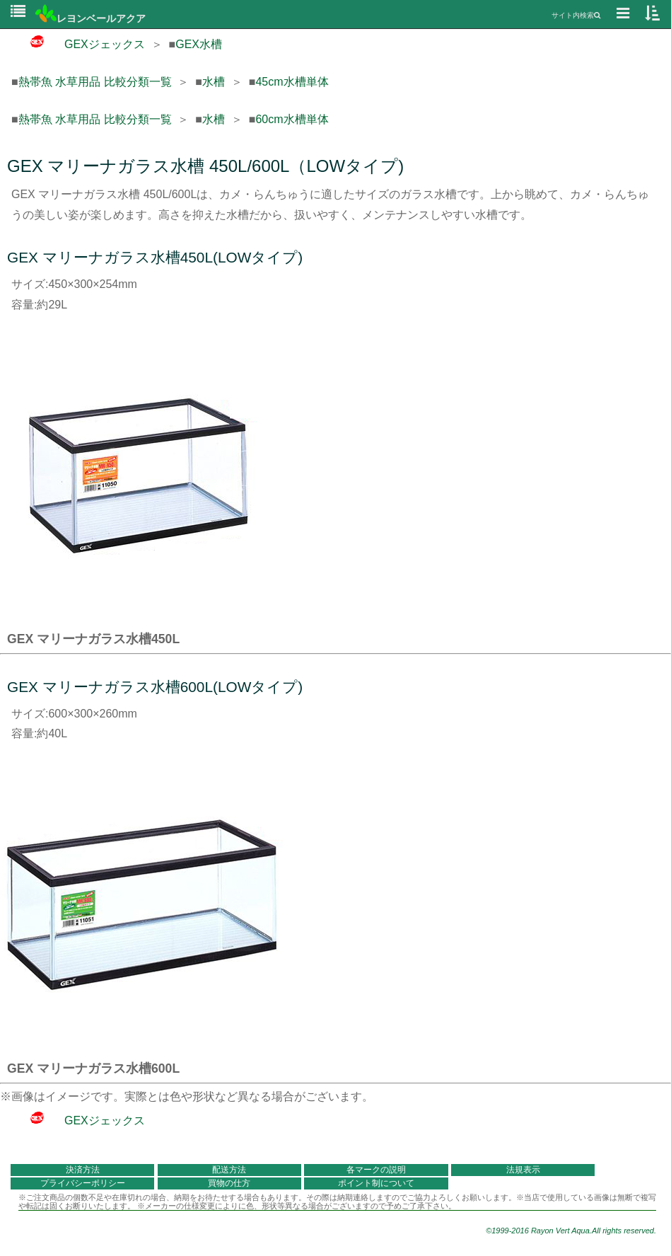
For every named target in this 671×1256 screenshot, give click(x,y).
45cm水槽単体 (291, 82)
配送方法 (229, 1170)
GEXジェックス (78, 44)
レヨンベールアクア (90, 18)
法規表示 (523, 1170)
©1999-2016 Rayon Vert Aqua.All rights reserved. (571, 1230)
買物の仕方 (229, 1183)
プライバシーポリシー (82, 1183)
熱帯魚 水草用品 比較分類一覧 (95, 82)
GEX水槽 (198, 44)
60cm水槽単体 (291, 119)
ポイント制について (376, 1183)
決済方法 (83, 1170)
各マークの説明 (376, 1170)
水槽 (213, 82)
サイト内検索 (576, 15)
